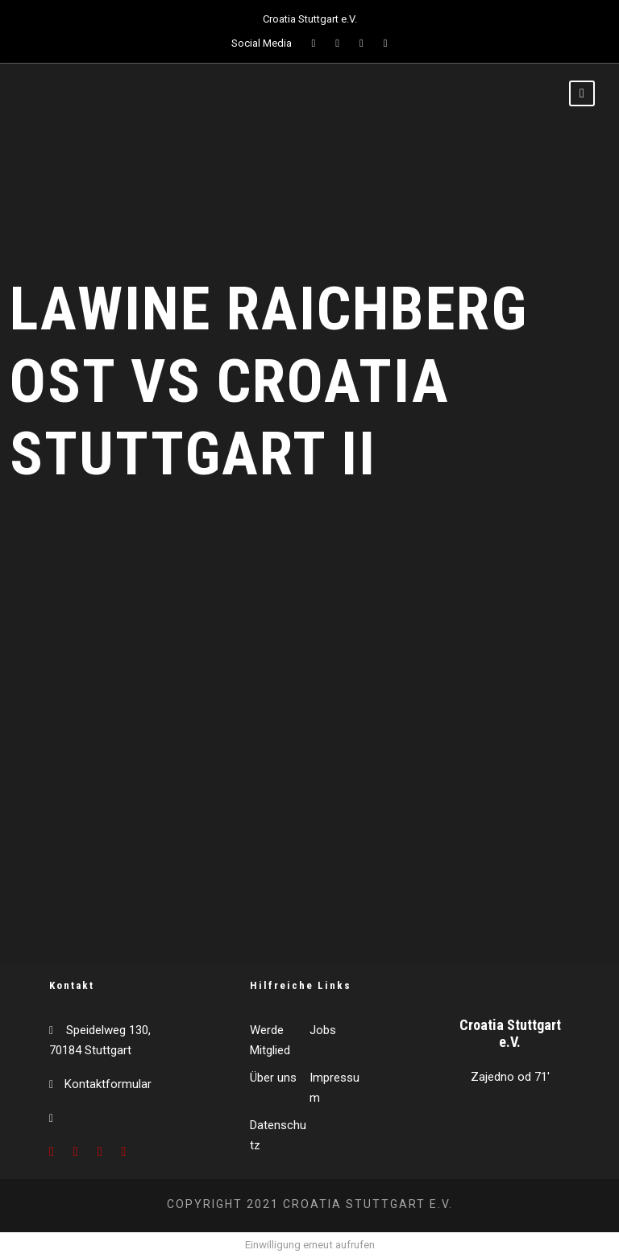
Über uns (273, 1077)
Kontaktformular (108, 1084)
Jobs (323, 1030)
